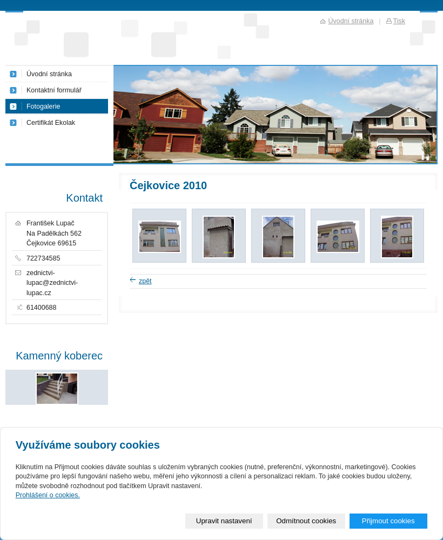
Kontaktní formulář (54, 90)
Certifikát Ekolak (50, 122)
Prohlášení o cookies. (48, 495)
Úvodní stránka (49, 74)
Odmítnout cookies (306, 521)
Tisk (399, 21)
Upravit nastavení (224, 521)
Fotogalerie (43, 106)
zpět (145, 281)
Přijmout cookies (388, 521)
